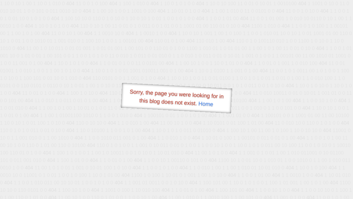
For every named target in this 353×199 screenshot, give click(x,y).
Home (205, 103)
